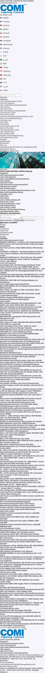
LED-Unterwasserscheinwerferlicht (13, 111)
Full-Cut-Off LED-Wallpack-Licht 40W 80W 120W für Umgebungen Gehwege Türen (20, 617)
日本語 (5, 52)
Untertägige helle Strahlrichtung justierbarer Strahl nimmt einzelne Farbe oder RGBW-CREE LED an (20, 266)
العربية (5, 60)
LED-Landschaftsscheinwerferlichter (13, 105)
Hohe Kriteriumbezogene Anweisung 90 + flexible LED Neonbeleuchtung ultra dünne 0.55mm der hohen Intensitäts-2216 (21, 605)
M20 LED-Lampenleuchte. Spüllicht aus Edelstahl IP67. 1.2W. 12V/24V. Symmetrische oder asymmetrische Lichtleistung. (22, 313)
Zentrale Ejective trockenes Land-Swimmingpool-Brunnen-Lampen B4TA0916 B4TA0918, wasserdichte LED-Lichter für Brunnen (21, 366)
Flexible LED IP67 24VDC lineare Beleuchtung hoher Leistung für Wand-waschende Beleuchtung (21, 508)
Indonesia (6, 71)
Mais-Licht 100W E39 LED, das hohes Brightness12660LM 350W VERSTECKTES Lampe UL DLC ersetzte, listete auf (21, 440)
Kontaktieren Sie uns (7, 149)
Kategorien (4, 99)
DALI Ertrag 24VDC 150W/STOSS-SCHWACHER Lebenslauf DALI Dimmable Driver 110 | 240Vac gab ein (22, 491)
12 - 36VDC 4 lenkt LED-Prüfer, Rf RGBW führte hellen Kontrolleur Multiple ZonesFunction (21, 470)
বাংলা (5, 82)
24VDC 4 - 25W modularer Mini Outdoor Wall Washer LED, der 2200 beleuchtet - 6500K (21, 417)
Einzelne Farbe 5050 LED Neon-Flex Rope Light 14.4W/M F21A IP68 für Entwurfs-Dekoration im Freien (22, 426)
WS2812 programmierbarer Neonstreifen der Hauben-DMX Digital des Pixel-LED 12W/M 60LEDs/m (21, 422)
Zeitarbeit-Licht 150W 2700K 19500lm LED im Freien (20, 574)
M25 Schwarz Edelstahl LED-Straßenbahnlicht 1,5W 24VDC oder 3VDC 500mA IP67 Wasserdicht (20, 304)
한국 (4, 56)
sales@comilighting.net (8, 3)
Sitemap (23, 664)
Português (7, 41)
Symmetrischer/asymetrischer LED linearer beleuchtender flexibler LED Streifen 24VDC (17, 504)
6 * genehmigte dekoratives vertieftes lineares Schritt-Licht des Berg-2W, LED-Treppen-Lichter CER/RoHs (21, 390)
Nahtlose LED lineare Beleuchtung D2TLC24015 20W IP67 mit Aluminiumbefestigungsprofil (21, 501)
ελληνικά (6, 48)
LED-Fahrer (4, 124)
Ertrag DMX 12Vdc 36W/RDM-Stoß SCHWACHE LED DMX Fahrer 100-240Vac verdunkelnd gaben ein (20, 480)
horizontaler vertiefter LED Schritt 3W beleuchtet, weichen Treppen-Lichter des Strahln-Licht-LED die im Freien (21, 385)
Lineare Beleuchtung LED (9, 126)
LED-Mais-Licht (6, 120)
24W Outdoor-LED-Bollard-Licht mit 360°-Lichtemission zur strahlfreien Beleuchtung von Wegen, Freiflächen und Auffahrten (22, 559)
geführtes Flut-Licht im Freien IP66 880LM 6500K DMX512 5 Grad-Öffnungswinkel (19, 335)
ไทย (4, 79)
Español (6, 37)
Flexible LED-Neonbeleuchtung (11, 136)
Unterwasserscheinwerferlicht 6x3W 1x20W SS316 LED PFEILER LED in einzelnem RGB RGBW (22, 344)
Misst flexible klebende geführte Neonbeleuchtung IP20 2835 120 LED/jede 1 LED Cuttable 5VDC (22, 590)
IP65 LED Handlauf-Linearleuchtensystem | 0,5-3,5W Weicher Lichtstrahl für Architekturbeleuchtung (20, 308)
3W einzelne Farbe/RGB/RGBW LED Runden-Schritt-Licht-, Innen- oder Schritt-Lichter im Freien (21, 399)
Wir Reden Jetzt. (6, 15)
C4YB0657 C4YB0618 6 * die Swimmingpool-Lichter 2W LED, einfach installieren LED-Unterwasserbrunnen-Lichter (22, 253)
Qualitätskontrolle (30, 147)
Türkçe (5, 67)
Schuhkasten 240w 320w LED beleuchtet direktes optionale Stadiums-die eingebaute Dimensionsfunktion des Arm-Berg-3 (22, 536)
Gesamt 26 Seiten (18, 628)
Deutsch (6, 25)
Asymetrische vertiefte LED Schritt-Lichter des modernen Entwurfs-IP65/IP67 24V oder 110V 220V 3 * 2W (21, 395)
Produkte (3, 139)
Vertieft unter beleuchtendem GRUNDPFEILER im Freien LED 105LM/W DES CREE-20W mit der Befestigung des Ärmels (22, 276)
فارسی (5, 86)
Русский (6, 33)
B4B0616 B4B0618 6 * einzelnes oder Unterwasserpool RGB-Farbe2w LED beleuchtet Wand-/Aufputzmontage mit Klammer (21, 244)
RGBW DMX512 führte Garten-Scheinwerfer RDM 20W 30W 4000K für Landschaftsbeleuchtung (21, 331)
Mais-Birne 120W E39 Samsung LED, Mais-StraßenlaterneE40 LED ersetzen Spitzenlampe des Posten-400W (20, 446)
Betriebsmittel (5, 141)
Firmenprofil (4, 662)
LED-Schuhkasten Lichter (9, 130)
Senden (2, 225)
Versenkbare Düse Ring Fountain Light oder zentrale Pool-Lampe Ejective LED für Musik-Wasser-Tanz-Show (22, 361)
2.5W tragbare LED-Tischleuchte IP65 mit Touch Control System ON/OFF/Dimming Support (22, 569)
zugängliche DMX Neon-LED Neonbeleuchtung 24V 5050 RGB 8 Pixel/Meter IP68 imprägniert (22, 430)
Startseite (3, 97)
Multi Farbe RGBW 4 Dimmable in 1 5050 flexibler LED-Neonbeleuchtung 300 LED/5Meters (22, 600)
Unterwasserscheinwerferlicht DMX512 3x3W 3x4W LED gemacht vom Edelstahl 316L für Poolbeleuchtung (22, 340)
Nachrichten (4, 143)
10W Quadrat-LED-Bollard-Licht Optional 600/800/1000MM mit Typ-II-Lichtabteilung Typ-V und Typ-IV (21, 553)
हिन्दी (4, 64)
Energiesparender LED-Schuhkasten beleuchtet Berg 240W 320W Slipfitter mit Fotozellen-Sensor (21, 531)
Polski (5, 90)
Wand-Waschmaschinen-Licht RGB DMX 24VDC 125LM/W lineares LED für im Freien (19, 405)
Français (6, 22)
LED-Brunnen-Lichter (8, 113)
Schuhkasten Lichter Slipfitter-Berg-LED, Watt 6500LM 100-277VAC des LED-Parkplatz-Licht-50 (21, 546)
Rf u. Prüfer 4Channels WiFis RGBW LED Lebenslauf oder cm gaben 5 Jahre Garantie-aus (21, 474)
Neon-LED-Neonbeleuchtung (11, 118)
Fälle (18, 664)
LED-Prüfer (4, 122)
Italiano (6, 29)
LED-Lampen (5, 107)
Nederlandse (8, 44)
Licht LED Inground (7, 103)
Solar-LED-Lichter (6, 128)
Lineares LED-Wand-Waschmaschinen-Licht (16, 116)
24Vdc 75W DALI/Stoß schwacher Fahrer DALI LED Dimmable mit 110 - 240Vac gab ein (20, 483)
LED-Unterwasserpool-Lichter (11, 101)
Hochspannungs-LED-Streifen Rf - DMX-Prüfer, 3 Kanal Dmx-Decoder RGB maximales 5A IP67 (22, 462)
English (6, 18)
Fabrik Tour (19, 147)
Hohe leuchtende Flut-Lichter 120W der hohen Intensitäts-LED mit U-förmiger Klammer (18, 327)
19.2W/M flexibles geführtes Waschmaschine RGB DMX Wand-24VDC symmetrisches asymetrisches (22, 409)
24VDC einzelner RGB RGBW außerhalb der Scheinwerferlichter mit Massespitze (17, 298)
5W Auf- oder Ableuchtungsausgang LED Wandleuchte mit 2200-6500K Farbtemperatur (22, 625)
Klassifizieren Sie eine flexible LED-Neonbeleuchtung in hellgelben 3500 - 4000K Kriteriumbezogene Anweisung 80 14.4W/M (22, 595)
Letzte (9, 628)
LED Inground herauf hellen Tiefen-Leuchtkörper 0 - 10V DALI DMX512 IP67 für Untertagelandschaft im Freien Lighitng (22, 271)
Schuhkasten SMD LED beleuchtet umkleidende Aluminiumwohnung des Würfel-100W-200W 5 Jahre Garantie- (20, 542)
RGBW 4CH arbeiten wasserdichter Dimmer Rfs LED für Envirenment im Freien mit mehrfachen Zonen (22, 466)
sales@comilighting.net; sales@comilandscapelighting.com (22, 655)
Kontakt (14, 666)
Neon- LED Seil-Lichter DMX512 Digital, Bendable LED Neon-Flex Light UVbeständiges (21, 434)
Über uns (3, 145)
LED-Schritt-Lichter (7, 115)
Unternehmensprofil (7, 147)
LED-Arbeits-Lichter (7, 134)
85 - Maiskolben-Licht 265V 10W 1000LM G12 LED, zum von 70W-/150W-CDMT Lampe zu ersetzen (22, 457)
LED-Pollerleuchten (7, 132)
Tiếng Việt (7, 75)
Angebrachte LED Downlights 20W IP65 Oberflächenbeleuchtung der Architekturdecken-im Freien (20, 612)
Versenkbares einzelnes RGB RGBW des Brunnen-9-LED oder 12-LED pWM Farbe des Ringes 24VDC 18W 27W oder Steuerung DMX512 (21, 372)
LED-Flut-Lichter (6, 109)
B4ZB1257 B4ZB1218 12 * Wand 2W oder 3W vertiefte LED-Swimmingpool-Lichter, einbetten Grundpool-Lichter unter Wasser (21, 259)
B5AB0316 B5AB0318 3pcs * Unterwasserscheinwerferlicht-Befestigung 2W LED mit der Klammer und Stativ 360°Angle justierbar (22, 355)
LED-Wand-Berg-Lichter (9, 137)
